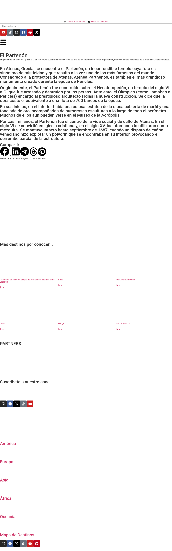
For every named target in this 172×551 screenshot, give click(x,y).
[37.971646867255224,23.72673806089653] (86, 191)
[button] (4, 153)
